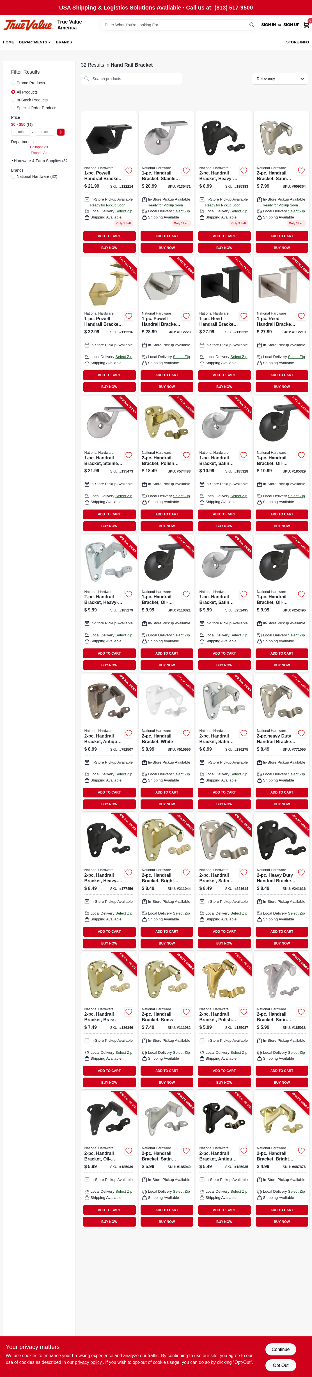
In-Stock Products (32, 100)
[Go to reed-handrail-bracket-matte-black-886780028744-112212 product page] (224, 325)
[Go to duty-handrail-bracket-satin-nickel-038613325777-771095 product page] (281, 742)
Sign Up (291, 24)
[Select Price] (61, 132)
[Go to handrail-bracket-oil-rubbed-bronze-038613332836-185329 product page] (281, 464)
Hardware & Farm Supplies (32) (41, 161)
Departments (33, 42)
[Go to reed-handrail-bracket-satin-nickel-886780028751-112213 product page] (281, 325)
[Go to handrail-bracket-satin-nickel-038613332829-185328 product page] (224, 464)
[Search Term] (178, 25)
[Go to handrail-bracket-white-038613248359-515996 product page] (166, 742)
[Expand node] (12, 160)
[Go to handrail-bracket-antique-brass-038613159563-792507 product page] (109, 742)
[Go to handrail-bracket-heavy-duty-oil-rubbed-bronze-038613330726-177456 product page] (109, 881)
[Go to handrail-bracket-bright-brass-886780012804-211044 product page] (166, 881)
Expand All (39, 153)
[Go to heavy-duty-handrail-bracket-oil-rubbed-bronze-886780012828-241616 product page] (281, 881)
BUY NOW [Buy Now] (109, 248)
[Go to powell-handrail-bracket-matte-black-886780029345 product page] (109, 183)
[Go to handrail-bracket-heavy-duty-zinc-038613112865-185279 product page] (109, 603)
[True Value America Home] (28, 25)
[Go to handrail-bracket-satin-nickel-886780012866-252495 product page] (224, 603)
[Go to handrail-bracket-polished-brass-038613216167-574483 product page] (166, 464)
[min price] (21, 132)
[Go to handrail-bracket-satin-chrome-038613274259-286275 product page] (224, 742)
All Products (27, 92)
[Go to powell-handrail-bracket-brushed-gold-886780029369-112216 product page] (109, 325)
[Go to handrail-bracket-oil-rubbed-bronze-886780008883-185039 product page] (109, 1160)
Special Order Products (37, 107)
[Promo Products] (13, 83)
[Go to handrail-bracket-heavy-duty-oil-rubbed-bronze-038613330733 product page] (224, 183)
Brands (64, 42)
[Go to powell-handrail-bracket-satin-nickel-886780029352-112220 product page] (166, 325)
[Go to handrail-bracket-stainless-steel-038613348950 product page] (166, 183)
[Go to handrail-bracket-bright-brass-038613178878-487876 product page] (281, 1160)
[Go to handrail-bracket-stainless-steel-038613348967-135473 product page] (109, 464)
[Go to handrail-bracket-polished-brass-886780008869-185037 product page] (224, 1021)
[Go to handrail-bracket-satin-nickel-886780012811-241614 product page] (224, 881)
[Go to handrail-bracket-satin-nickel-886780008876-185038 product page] (281, 1021)
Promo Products (31, 83)
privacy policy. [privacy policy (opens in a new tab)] (89, 1362)
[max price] (44, 132)
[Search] (252, 24)
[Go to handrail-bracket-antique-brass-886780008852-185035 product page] (224, 1160)
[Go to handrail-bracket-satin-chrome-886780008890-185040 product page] (166, 1160)
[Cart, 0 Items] (306, 25)
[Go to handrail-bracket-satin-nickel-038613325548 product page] (281, 183)
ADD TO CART (109, 236)
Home (8, 42)
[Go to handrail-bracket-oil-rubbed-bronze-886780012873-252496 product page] (281, 603)
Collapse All (39, 147)
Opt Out (280, 1365)
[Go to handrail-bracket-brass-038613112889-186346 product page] (109, 1021)
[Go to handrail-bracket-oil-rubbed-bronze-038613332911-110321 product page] (166, 603)
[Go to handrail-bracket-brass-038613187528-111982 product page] (166, 1021)
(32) (37, 176)
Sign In (268, 24)
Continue (281, 1349)
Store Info (297, 42)
